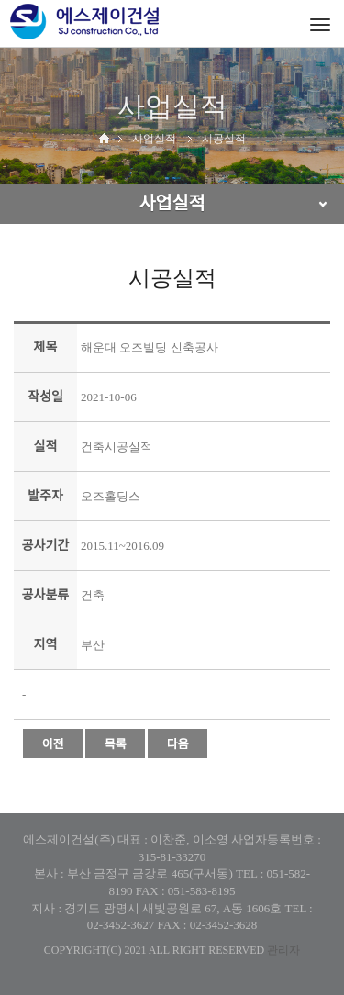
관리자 (283, 950)
